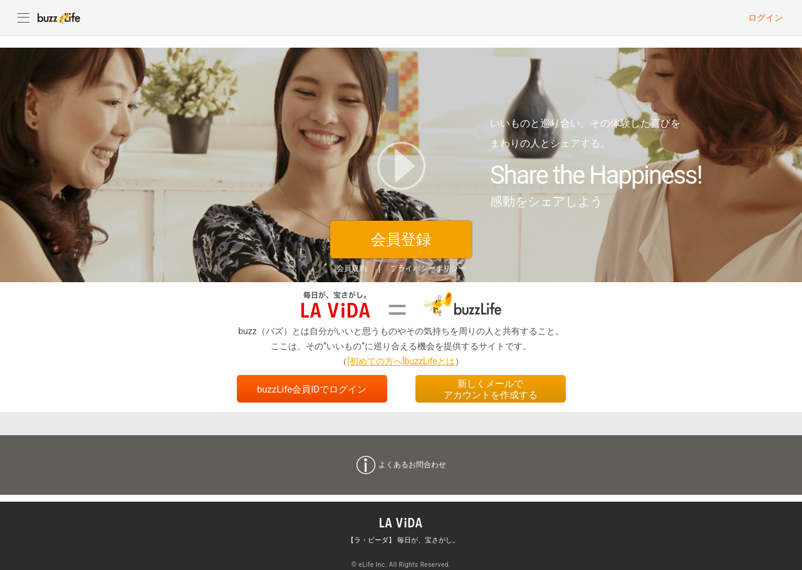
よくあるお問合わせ (412, 464)
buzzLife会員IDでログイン (312, 389)
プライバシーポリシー (428, 268)
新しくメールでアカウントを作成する (491, 389)
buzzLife (59, 17)
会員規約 (351, 268)
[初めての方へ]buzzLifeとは (401, 361)
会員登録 (401, 239)
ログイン (765, 18)
